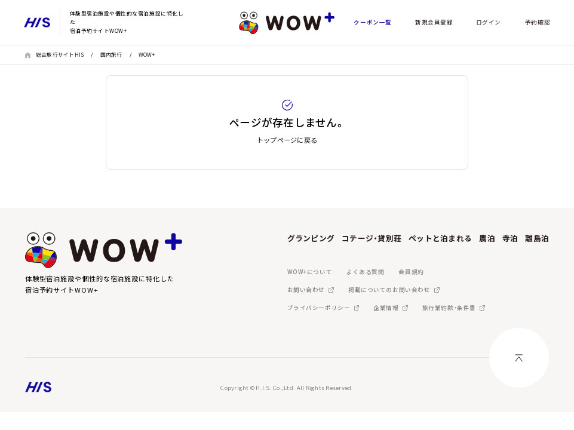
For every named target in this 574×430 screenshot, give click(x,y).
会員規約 (410, 272)
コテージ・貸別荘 (371, 238)
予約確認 (537, 22)
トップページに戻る (287, 140)
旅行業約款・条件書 (449, 307)
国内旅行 (111, 55)
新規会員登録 (434, 22)
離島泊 (537, 238)
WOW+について (310, 272)
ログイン (488, 22)
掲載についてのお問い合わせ (389, 289)
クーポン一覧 (372, 22)
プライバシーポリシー (319, 307)
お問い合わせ (306, 289)
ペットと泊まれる (440, 238)
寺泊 (510, 238)
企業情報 (385, 307)
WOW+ (147, 55)
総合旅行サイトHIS (60, 55)
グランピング (311, 238)
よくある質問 (365, 272)
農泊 (487, 238)
